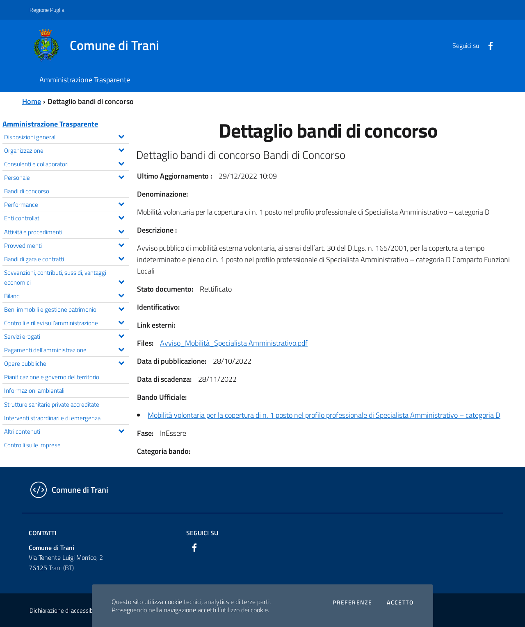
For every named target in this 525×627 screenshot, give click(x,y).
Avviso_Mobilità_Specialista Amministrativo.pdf (234, 343)
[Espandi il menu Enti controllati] (121, 217)
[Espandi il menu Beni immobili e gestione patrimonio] (121, 308)
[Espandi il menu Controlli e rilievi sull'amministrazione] (121, 321)
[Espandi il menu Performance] (121, 203)
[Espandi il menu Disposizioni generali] (121, 135)
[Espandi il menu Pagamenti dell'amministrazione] (121, 348)
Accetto (400, 602)
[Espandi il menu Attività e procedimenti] (121, 230)
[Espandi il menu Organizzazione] (121, 149)
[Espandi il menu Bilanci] (121, 294)
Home (31, 101)
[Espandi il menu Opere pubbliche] (121, 362)
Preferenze (352, 602)
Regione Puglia (47, 9)
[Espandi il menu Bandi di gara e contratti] (121, 258)
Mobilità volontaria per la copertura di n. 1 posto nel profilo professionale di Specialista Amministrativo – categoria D (324, 415)
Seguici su (202, 533)
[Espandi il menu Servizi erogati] (121, 335)
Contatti (42, 533)
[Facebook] (487, 45)
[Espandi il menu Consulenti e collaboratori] (121, 163)
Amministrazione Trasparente (50, 123)
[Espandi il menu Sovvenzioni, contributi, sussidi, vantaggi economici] (121, 281)
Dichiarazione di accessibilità (66, 610)
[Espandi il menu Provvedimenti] (121, 244)
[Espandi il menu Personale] (121, 176)
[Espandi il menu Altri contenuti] (121, 430)
